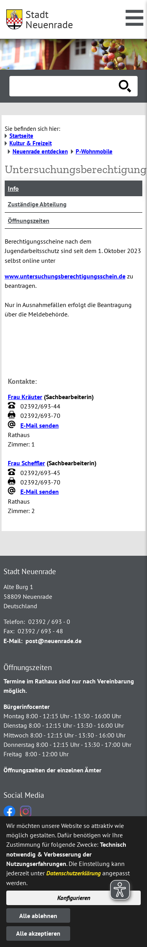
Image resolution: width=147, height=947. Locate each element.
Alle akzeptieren (38, 933)
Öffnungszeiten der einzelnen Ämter (53, 770)
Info (13, 188)
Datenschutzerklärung (73, 873)
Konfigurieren (73, 898)
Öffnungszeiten (28, 220)
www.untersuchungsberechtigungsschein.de (65, 276)
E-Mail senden (39, 425)
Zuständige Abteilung (37, 204)
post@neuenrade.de (53, 641)
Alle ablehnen (38, 916)
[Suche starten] (125, 86)
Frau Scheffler (26, 463)
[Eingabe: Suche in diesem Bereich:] (65, 86)
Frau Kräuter (25, 397)
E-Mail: (13, 641)
